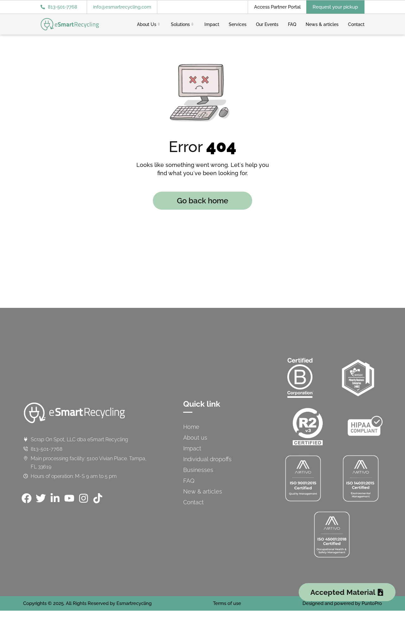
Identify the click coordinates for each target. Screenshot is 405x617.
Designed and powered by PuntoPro (342, 603)
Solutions (182, 24)
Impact (211, 24)
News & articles (322, 24)
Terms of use (227, 603)
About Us (148, 24)
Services (237, 24)
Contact (356, 24)
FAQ (292, 24)
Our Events (267, 24)
